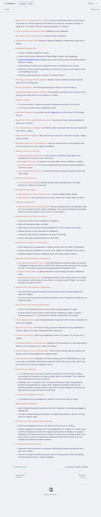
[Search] (26, 3)
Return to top (95, 9)
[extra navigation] (96, 3)
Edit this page (20, 467)
